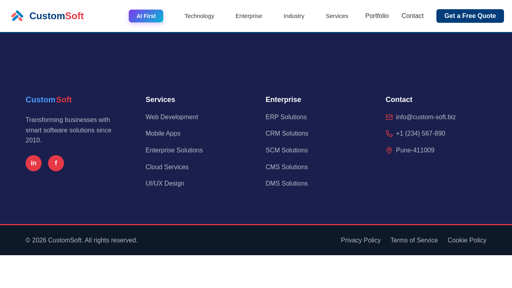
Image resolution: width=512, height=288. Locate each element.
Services (340, 15)
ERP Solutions (286, 117)
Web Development (172, 117)
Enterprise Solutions (174, 150)
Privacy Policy (361, 240)
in (33, 163)
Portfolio (377, 15)
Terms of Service (414, 240)
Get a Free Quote (470, 15)
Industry (303, 15)
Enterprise (265, 15)
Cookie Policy (467, 240)
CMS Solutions (287, 167)
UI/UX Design (165, 183)
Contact (413, 15)
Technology (221, 15)
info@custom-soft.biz (426, 117)
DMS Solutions (287, 183)
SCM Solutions (287, 150)
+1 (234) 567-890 (420, 133)
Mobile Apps (163, 133)
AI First (172, 15)
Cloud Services (167, 167)
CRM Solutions (287, 133)
